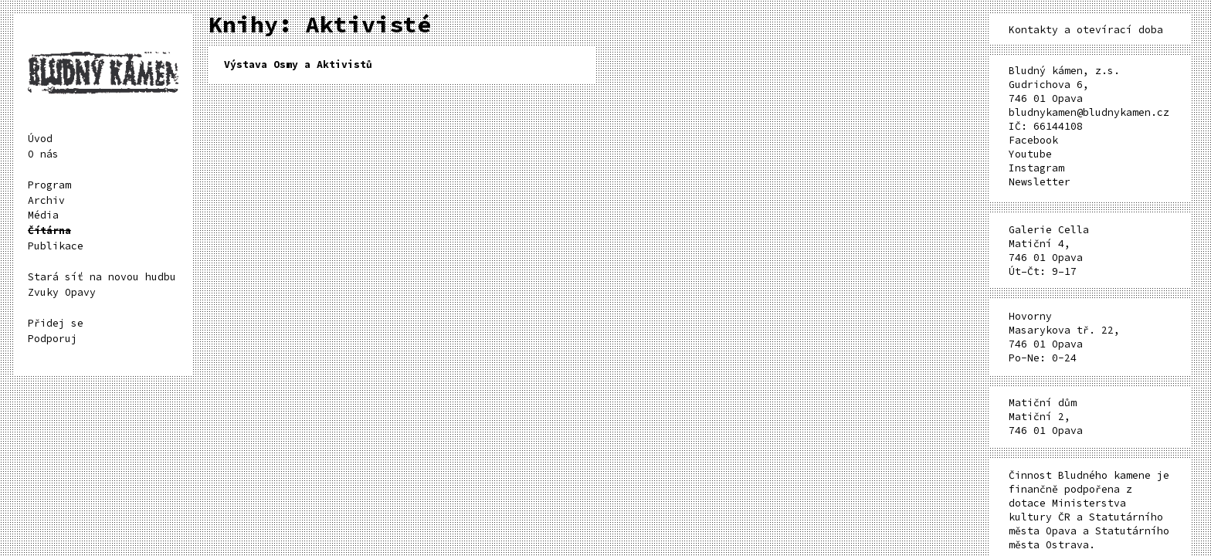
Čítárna (49, 230)
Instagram (1036, 168)
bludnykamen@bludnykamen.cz (1089, 112)
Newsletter (1039, 181)
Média (43, 215)
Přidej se (55, 323)
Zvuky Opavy (62, 292)
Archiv (46, 200)
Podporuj (52, 338)
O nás (43, 154)
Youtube (1030, 154)
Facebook (1033, 140)
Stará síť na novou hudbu (102, 276)
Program (49, 185)
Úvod (40, 138)
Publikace (55, 246)
